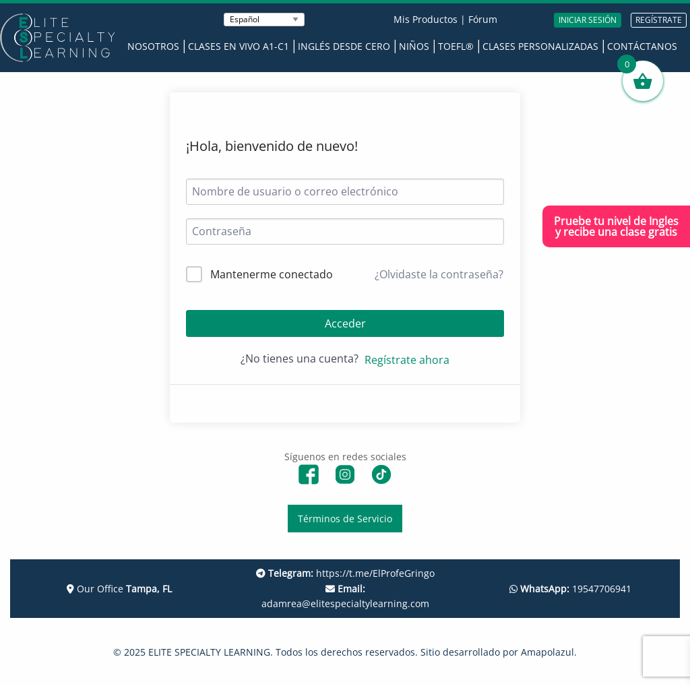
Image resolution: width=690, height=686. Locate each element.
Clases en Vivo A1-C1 (238, 46)
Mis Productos (426, 19)
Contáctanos (642, 46)
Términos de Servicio (345, 518)
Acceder (345, 323)
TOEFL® (456, 46)
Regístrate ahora (407, 359)
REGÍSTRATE (658, 20)
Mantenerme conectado (271, 274)
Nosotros (153, 46)
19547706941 (570, 588)
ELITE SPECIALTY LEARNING (209, 652)
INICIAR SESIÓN (588, 20)
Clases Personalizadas (540, 46)
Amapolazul (547, 652)
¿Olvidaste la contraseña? (439, 274)
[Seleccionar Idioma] (264, 19)
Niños (414, 46)
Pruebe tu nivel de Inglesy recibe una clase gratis (616, 226)
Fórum (482, 19)
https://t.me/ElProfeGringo (345, 573)
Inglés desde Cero (344, 46)
